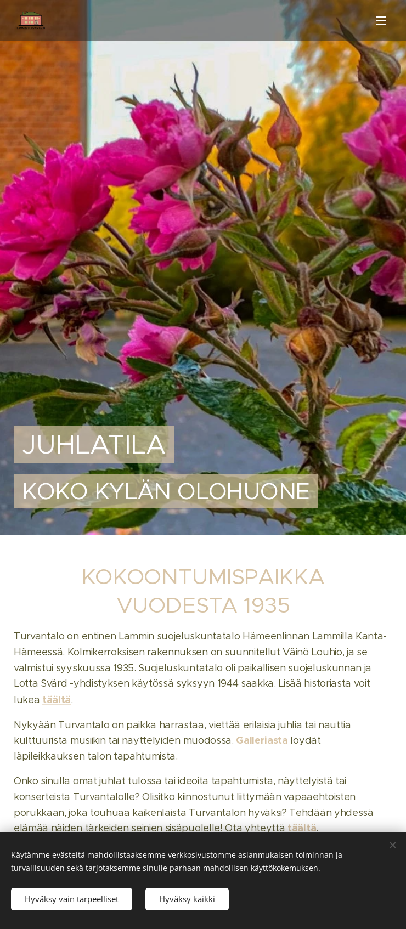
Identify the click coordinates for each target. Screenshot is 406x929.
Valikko (381, 20)
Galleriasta (261, 740)
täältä (56, 700)
